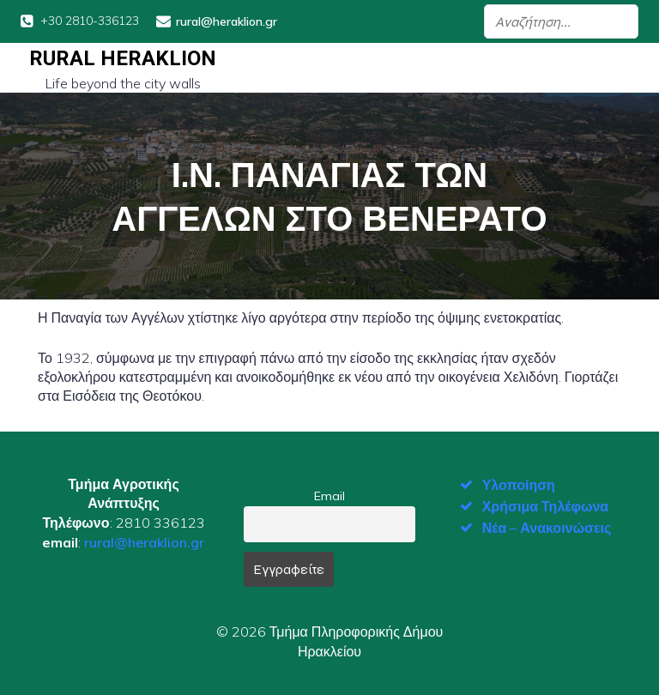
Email (329, 496)
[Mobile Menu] (623, 67)
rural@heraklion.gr (144, 542)
